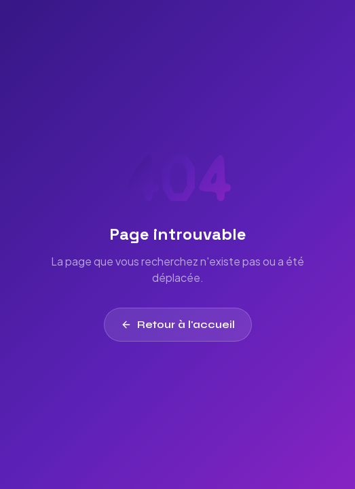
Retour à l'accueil (178, 324)
